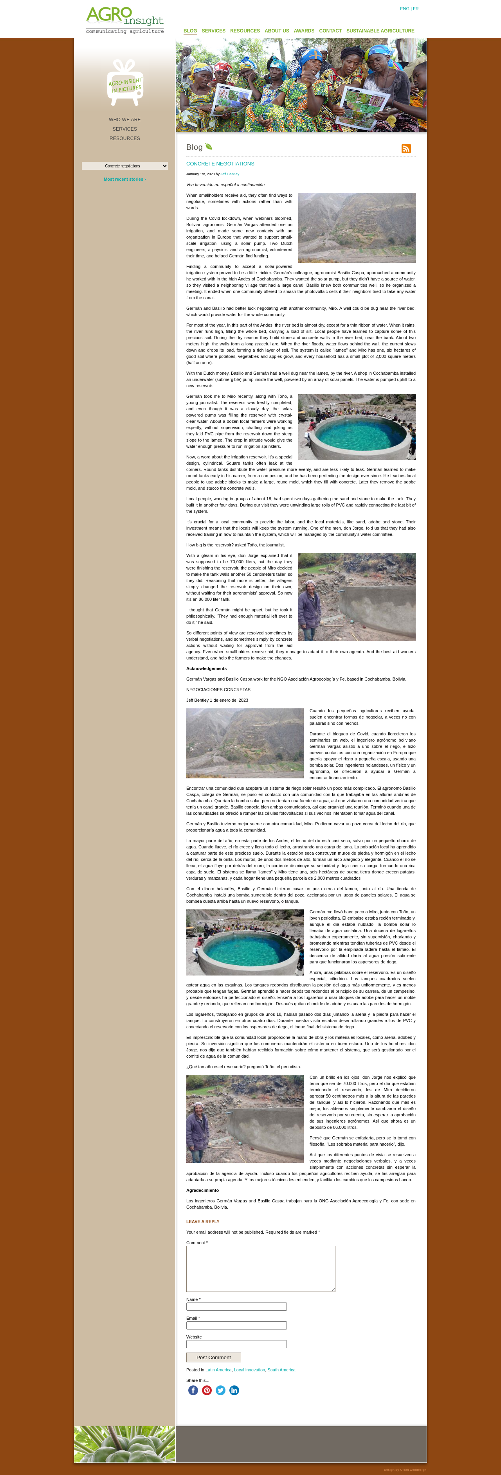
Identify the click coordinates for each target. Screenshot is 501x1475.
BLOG (190, 31)
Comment (197, 1242)
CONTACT (330, 31)
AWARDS (304, 31)
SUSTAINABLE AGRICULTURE (380, 31)
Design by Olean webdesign (405, 1469)
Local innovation (249, 1369)
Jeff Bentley (230, 174)
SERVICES (213, 31)
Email (193, 1318)
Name (193, 1299)
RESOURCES (245, 31)
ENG (404, 8)
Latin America (218, 1369)
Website (194, 1337)
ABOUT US (277, 31)
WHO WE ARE (125, 119)
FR (416, 8)
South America (281, 1369)
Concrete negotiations (220, 164)
